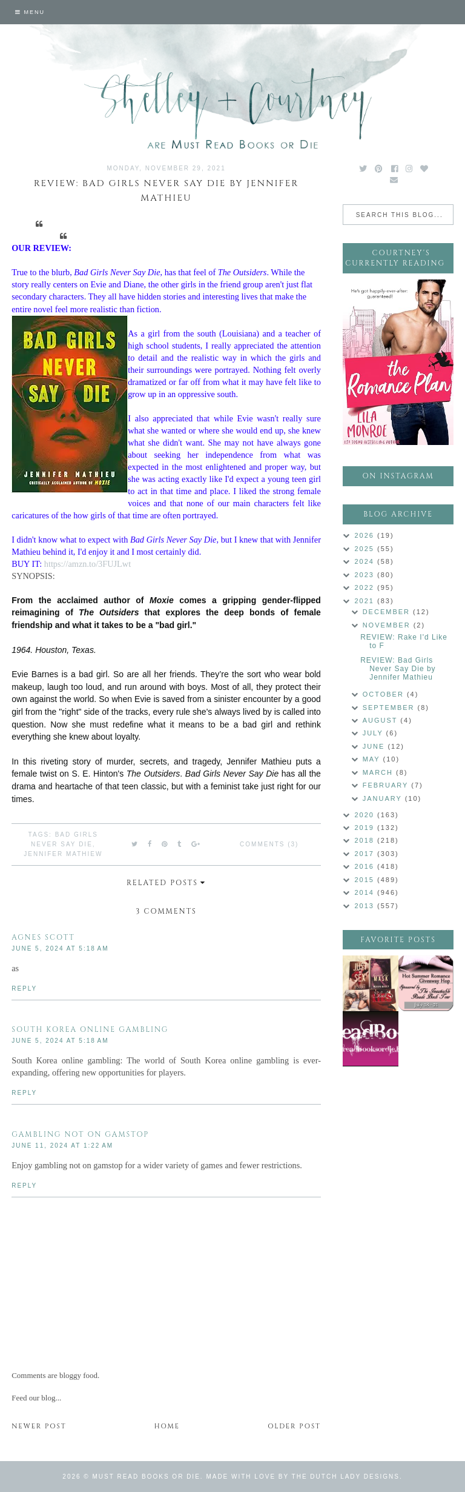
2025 (365, 548)
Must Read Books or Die (146, 1476)
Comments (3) (269, 844)
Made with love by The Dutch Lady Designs (303, 1476)
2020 (365, 814)
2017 (365, 853)
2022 (365, 587)
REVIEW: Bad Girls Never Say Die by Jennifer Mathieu (397, 669)
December (388, 611)
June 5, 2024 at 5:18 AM (60, 948)
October (385, 694)
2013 (365, 905)
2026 (365, 535)
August (382, 720)
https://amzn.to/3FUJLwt (87, 564)
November (388, 625)
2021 (365, 600)
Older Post (294, 1426)
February (387, 785)
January (384, 798)
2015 (365, 879)
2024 (365, 561)
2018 (365, 840)
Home (167, 1426)
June (375, 746)
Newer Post (39, 1426)
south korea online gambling (90, 1029)
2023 (365, 574)
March (379, 772)
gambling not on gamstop (80, 1134)
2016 (365, 866)
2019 (365, 827)
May (373, 759)
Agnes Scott (43, 937)
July (374, 733)
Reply (24, 988)
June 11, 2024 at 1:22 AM (62, 1145)
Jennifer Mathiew (63, 854)
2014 (365, 892)
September (390, 707)
